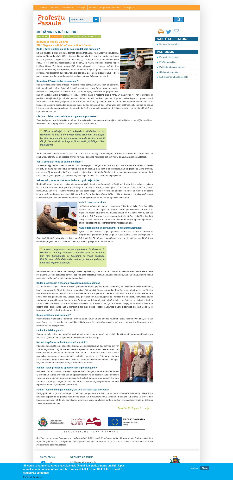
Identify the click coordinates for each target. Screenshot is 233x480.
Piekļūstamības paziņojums (172, 67)
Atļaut (205, 468)
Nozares (55, 7)
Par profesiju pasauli (169, 57)
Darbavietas (67, 7)
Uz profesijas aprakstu (169, 44)
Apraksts (43, 36)
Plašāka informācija (32, 477)
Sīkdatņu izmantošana (169, 72)
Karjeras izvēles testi (109, 7)
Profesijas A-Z (129, 7)
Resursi (92, 7)
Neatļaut (194, 468)
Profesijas (81, 7)
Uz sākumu (42, 7)
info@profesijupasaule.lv (83, 462)
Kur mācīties (92, 36)
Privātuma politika (167, 62)
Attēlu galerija (73, 36)
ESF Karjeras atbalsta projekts (173, 77)
